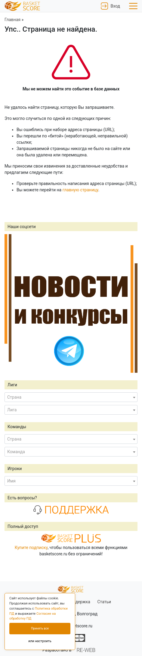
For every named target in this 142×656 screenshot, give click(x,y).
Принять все (40, 628)
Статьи (104, 601)
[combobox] (71, 397)
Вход (110, 6)
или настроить (39, 641)
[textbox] (71, 397)
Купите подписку (31, 547)
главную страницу (80, 189)
